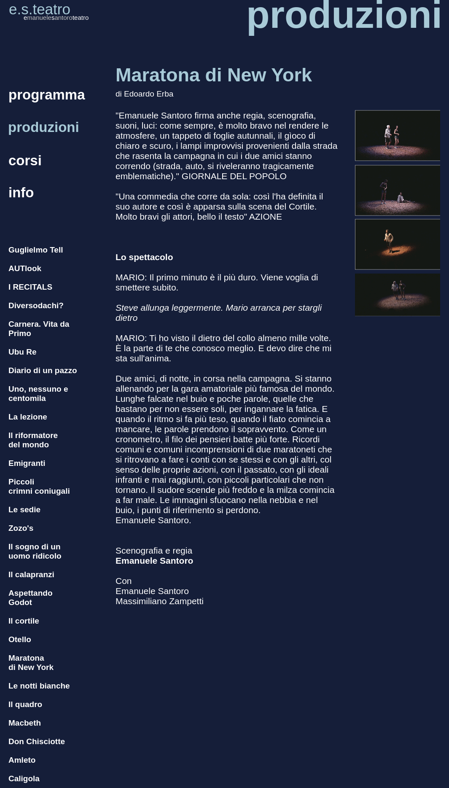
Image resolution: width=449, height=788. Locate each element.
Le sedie (24, 509)
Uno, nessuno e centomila (38, 394)
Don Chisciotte (36, 741)
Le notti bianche (39, 685)
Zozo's (20, 528)
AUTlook (24, 268)
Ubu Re (22, 351)
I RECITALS (30, 286)
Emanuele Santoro (154, 560)
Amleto (21, 760)
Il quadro (25, 704)
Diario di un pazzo (42, 370)
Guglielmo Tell (35, 249)
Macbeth (24, 722)
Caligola (24, 778)
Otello (19, 639)
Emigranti (27, 463)
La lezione (27, 416)
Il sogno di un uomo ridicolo (35, 551)
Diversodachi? (36, 305)
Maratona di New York (31, 663)
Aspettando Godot (30, 598)
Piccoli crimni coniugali (39, 486)
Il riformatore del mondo (33, 440)
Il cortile (23, 620)
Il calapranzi (31, 574)
